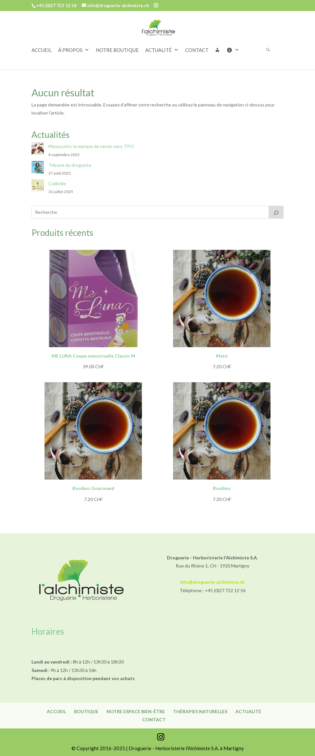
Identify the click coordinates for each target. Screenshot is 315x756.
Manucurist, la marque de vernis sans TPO (91, 146)
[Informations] (236, 50)
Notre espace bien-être (136, 711)
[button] (220, 50)
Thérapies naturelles (200, 711)
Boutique (86, 711)
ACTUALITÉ (162, 50)
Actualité (248, 711)
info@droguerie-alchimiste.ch (212, 582)
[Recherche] (276, 212)
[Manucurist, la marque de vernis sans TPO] (38, 149)
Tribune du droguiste (69, 165)
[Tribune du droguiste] (38, 168)
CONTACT (196, 50)
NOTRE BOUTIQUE (117, 50)
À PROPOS (73, 50)
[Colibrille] (38, 186)
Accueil (56, 711)
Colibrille (57, 183)
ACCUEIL (42, 50)
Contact (154, 719)
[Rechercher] (271, 50)
